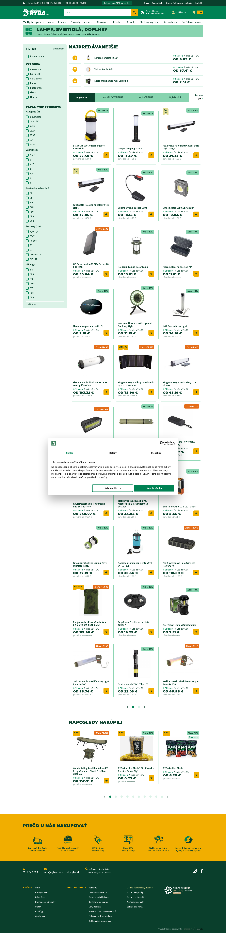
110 (29, 279)
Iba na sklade (35, 56)
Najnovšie (81, 97)
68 (29, 269)
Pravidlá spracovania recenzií (102, 911)
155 (29, 288)
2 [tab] (139, 707)
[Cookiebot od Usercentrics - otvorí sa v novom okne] (162, 443)
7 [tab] (145, 796)
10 (29, 193)
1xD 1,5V (32, 121)
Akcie (51, 22)
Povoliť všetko (154, 488)
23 (29, 245)
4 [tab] (127, 796)
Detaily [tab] (113, 453)
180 (30, 216)
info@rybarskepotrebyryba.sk (62, 871)
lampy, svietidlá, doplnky (88, 34)
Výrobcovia (40, 916)
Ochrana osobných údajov (100, 916)
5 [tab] (133, 796)
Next (144, 707)
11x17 (30, 236)
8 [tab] (150, 796)
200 (30, 221)
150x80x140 (34, 254)
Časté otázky (157, 3)
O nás (146, 3)
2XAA (30, 135)
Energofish (34, 88)
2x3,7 (30, 126)
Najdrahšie (174, 97)
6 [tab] (139, 796)
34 (29, 250)
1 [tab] (133, 707)
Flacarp (32, 92)
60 (29, 202)
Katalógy (39, 911)
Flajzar (31, 97)
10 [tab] (162, 796)
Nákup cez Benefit (135, 897)
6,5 (29, 173)
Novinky (131, 22)
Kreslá (116, 22)
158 (30, 292)
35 (29, 198)
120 (30, 207)
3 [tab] (121, 796)
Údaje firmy (40, 897)
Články (38, 907)
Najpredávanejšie (113, 97)
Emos (31, 83)
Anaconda (33, 69)
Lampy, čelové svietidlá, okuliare (59, 34)
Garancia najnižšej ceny (99, 897)
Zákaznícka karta (135, 907)
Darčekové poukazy (192, 22)
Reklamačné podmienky (100, 921)
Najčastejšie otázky (135, 902)
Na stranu (198, 95)
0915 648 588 (30, 871)
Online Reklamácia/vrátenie (179, 3)
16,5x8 (31, 240)
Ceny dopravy (95, 907)
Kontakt (198, 3)
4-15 (30, 164)
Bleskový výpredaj (149, 22)
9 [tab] (156, 796)
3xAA (30, 144)
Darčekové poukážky (98, 902)
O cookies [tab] (156, 453)
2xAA (30, 130)
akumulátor (34, 117)
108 (30, 274)
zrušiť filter (58, 49)
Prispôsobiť (112, 488)
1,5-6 (30, 155)
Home (39, 34)
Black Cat (33, 74)
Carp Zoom (34, 78)
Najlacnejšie (146, 97)
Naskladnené (170, 22)
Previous (128, 707)
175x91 (31, 259)
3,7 (29, 140)
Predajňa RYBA (42, 892)
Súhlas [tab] (69, 453)
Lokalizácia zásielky (98, 892)
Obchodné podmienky (45, 902)
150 (30, 211)
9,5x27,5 (32, 231)
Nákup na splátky (135, 892)
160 (30, 297)
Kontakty (93, 888)
